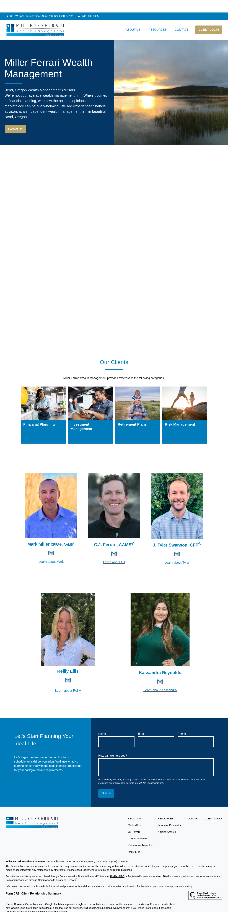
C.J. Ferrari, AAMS (112, 532)
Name (102, 721)
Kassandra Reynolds (160, 660)
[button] (133, 17)
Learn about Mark (51, 549)
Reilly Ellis (134, 839)
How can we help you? (112, 743)
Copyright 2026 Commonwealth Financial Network (65, 905)
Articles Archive (167, 819)
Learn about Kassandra (160, 677)
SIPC (121, 863)
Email (141, 721)
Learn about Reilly (68, 678)
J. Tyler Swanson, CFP (175, 532)
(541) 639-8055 (88, 3)
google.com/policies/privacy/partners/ (109, 895)
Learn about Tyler (176, 550)
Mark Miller (50, 531)
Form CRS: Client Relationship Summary (33, 881)
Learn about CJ (114, 550)
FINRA (114, 863)
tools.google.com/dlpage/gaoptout (49, 899)
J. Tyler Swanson (138, 825)
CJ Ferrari (134, 819)
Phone (182, 721)
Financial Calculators (170, 812)
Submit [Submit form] (106, 780)
